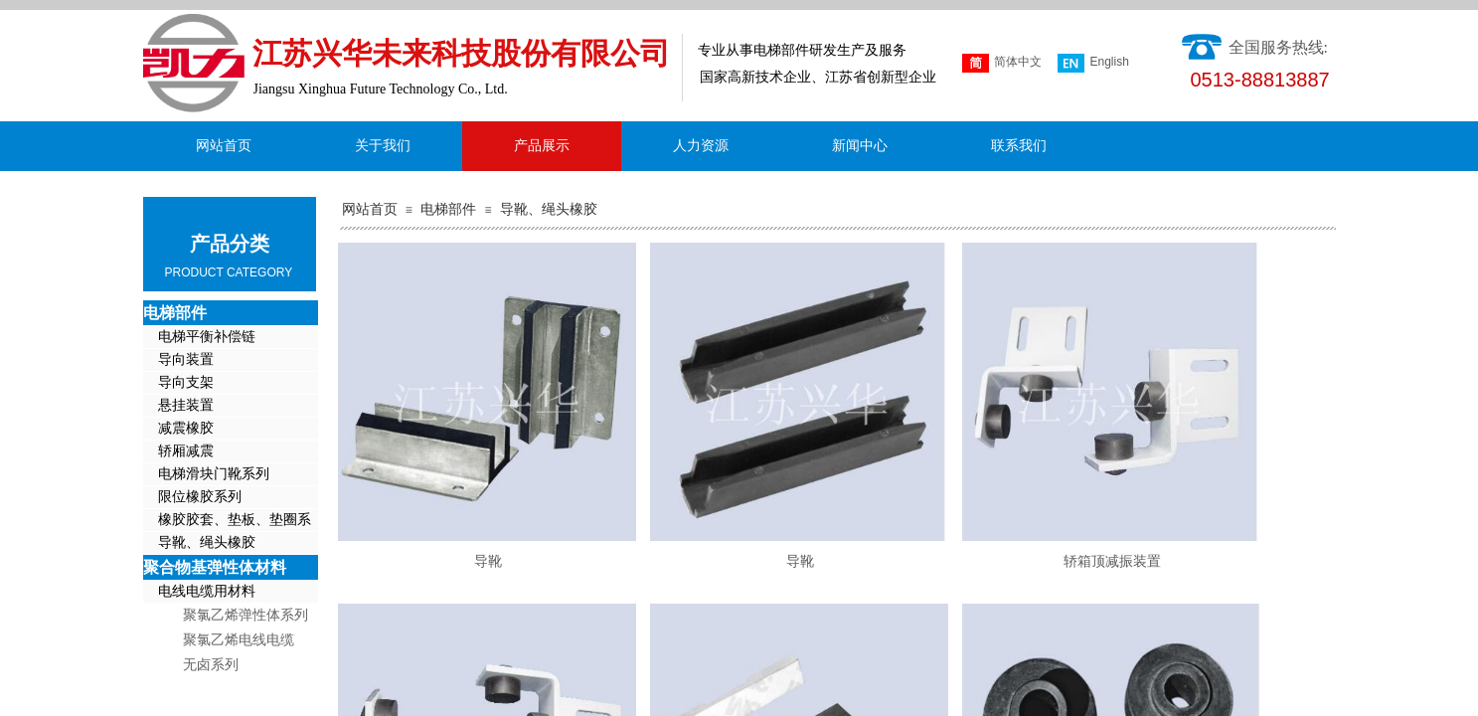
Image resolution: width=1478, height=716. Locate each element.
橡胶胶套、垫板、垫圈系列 (227, 521)
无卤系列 (211, 664)
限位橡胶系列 (200, 496)
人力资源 (701, 145)
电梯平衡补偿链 (206, 336)
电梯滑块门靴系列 (213, 473)
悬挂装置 (186, 405)
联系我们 (1019, 145)
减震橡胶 (186, 428)
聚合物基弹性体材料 (214, 567)
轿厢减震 (186, 451)
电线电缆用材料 (206, 591)
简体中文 (1002, 63)
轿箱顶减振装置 (1112, 561)
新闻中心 (860, 145)
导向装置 (186, 359)
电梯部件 (448, 209)
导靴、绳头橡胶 (548, 209)
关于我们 (383, 145)
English (1093, 63)
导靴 (488, 561)
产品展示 (542, 145)
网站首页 (370, 209)
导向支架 (186, 382)
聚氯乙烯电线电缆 (238, 639)
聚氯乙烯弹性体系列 (245, 615)
